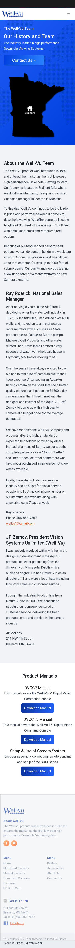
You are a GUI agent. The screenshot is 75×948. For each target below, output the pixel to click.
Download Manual (37, 708)
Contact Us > (23, 62)
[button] (69, 14)
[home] (11, 14)
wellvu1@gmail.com (20, 523)
